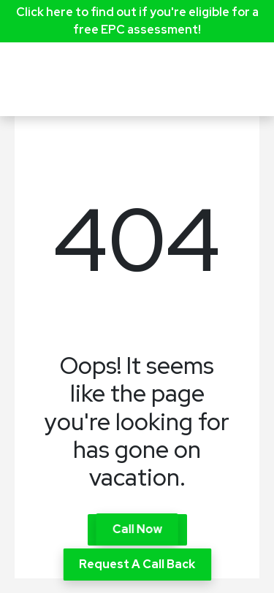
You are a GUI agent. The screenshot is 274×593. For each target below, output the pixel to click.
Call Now (136, 529)
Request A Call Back (137, 564)
